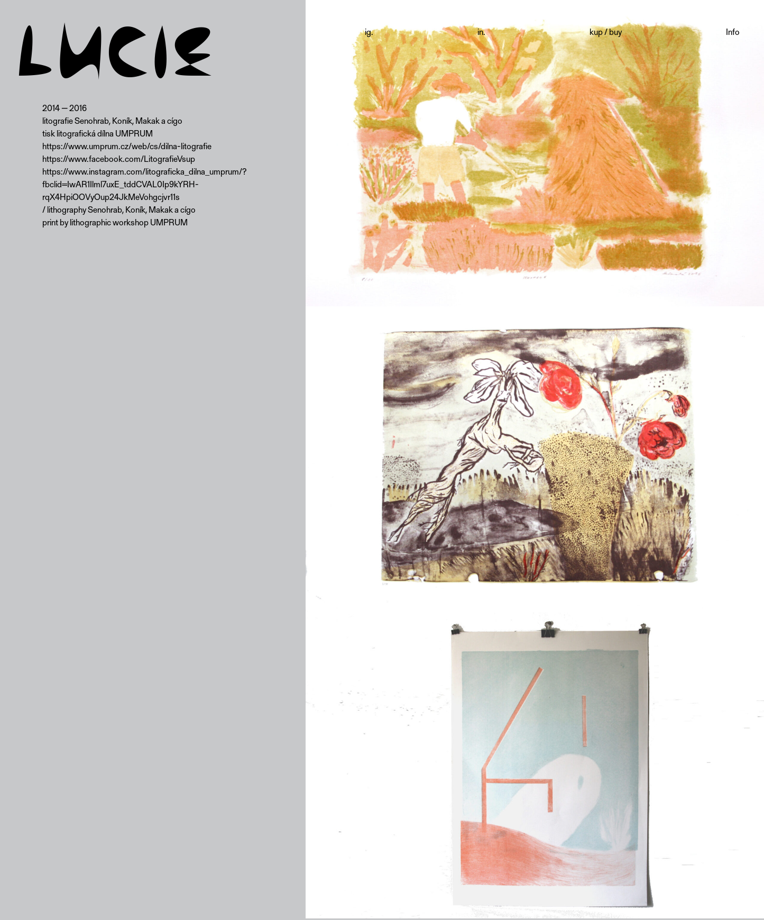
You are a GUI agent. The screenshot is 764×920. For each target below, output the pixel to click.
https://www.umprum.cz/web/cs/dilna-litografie (126, 145)
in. (481, 31)
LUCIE (115, 54)
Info (733, 31)
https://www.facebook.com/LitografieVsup (118, 158)
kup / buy (606, 31)
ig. (369, 31)
